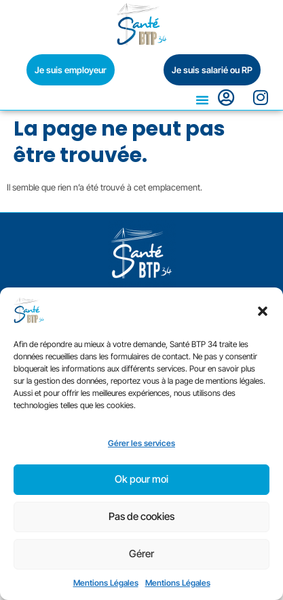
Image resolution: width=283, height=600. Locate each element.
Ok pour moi (141, 479)
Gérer (141, 553)
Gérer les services (141, 443)
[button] (262, 311)
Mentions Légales (105, 583)
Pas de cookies (141, 516)
